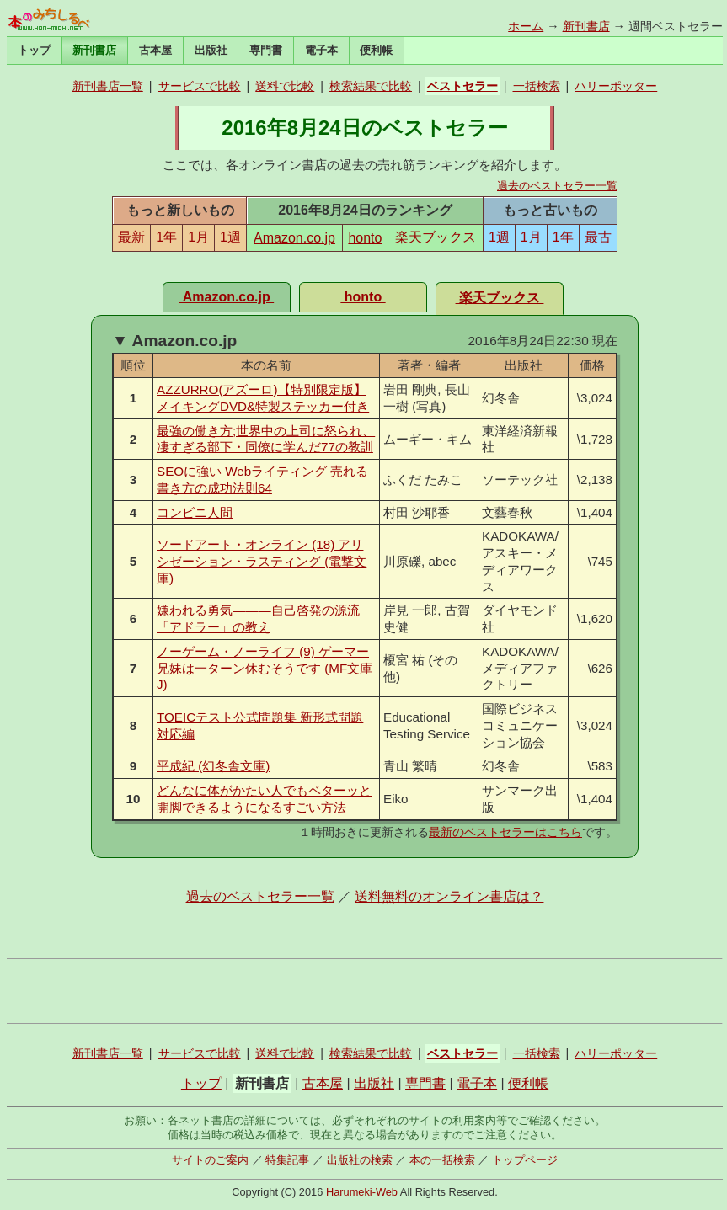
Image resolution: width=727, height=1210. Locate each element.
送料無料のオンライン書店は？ (449, 896)
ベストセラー (462, 86)
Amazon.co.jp (294, 238)
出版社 (211, 50)
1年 (166, 237)
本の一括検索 (442, 1160)
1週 (230, 237)
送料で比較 (284, 86)
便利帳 (376, 50)
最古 (598, 237)
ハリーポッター (616, 86)
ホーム (525, 26)
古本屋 (155, 50)
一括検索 (536, 86)
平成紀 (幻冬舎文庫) (213, 766)
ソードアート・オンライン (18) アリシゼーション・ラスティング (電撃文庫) (261, 561)
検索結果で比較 (370, 86)
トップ (34, 50)
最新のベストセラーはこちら (505, 832)
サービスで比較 (199, 86)
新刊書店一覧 (107, 86)
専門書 (265, 50)
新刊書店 (586, 26)
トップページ (525, 1160)
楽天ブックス (435, 237)
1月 (198, 237)
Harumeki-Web (362, 1192)
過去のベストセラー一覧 (557, 185)
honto (365, 238)
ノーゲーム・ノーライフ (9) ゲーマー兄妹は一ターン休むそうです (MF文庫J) (264, 668)
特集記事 (287, 1160)
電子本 (321, 50)
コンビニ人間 (195, 512)
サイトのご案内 (210, 1160)
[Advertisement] (365, 991)
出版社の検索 (360, 1160)
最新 (131, 237)
